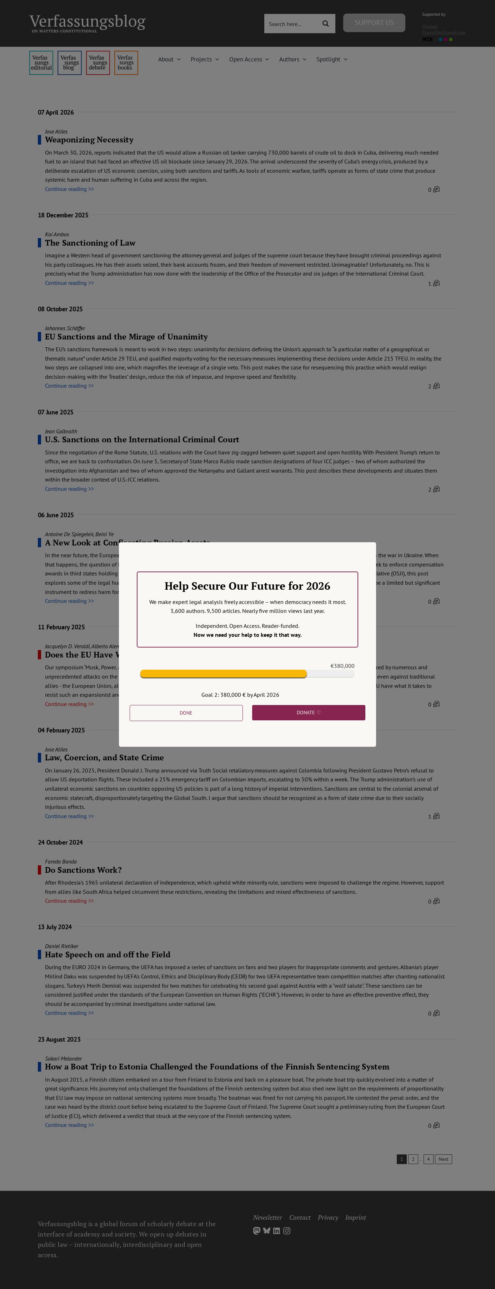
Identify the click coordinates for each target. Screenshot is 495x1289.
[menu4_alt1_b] (41, 53)
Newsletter (267, 1217)
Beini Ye (104, 534)
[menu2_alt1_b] (98, 53)
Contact (300, 1217)
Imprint (355, 1217)
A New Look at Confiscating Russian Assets (127, 542)
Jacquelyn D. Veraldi (67, 646)
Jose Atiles (56, 131)
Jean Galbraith (61, 431)
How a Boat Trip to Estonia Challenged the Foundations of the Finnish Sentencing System (217, 1066)
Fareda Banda (61, 861)
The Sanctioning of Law (90, 242)
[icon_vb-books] (126, 53)
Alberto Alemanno (111, 646)
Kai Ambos (57, 234)
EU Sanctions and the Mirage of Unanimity (126, 336)
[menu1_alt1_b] (69, 53)
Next (444, 1159)
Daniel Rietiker (61, 946)
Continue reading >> (69, 188)
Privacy (328, 1217)
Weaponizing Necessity (89, 139)
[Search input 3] (291, 23)
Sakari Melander (63, 1058)
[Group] (87, 17)
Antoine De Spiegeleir (69, 534)
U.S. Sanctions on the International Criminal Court (142, 439)
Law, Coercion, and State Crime (104, 757)
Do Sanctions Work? (83, 870)
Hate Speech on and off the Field (108, 954)
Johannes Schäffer (65, 328)
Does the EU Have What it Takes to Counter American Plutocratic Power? (186, 654)
